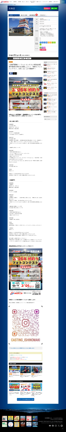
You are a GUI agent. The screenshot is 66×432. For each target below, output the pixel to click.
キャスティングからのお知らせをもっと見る (25, 399)
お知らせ (28, 58)
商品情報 (22, 58)
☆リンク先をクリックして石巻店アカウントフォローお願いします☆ (22, 348)
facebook (53, 426)
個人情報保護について (48, 417)
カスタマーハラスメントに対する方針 (57, 419)
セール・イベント (16, 58)
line (62, 426)
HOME (8, 4)
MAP (49, 19)
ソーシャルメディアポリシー (58, 417)
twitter (59, 426)
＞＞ (27, 357)
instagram (56, 426)
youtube (50, 426)
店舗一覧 (11, 4)
